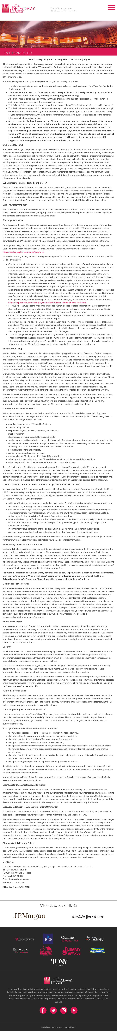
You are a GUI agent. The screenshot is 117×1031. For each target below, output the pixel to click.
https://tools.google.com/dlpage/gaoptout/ (23, 251)
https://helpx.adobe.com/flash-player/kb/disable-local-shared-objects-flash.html (47, 302)
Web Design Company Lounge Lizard (58, 1027)
